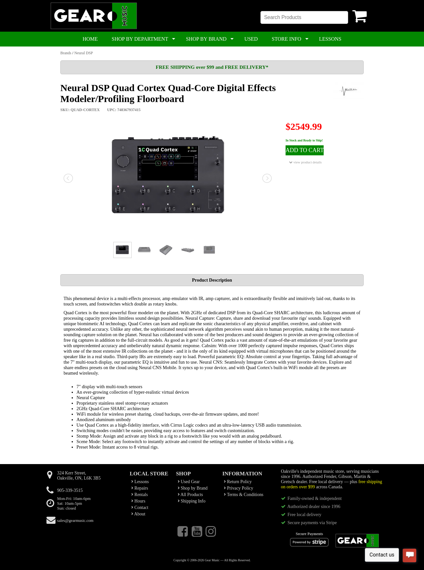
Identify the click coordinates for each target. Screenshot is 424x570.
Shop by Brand (193, 488)
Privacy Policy (238, 488)
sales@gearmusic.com (75, 520)
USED (251, 39)
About (138, 514)
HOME (90, 39)
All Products (190, 494)
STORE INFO (286, 39)
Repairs (139, 488)
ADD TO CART (305, 150)
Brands (65, 53)
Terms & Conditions (243, 494)
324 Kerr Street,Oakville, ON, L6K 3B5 (79, 476)
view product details (305, 162)
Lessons (140, 481)
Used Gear (189, 481)
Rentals (139, 494)
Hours (138, 501)
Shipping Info (192, 501)
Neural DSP (83, 53)
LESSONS (330, 39)
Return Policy (238, 481)
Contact (139, 507)
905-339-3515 (70, 490)
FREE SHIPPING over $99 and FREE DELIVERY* (212, 67)
